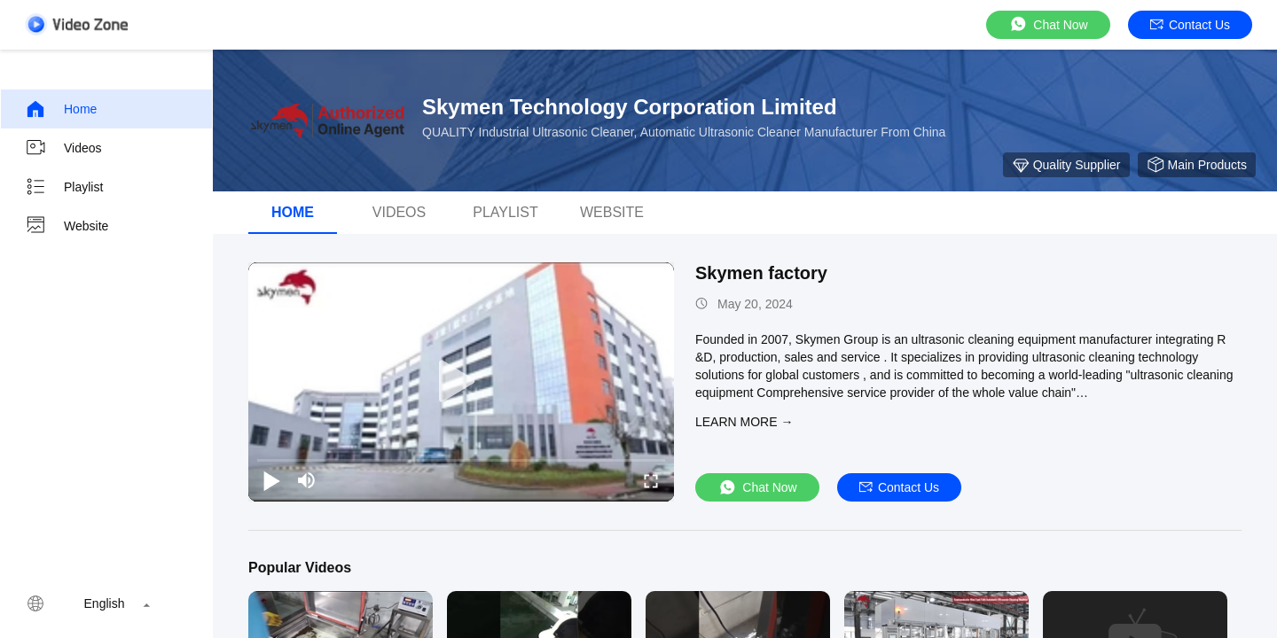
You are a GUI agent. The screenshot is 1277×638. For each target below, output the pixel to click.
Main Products (1197, 165)
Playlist (64, 187)
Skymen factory (761, 273)
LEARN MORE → (744, 422)
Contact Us (1190, 25)
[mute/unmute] (307, 480)
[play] (461, 382)
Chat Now (1047, 24)
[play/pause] (271, 480)
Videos (63, 148)
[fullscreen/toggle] (651, 480)
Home (61, 109)
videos (399, 212)
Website (66, 226)
